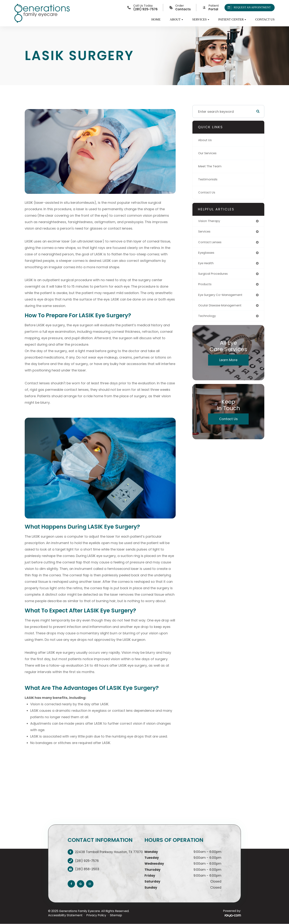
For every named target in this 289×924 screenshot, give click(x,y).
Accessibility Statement (65, 915)
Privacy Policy (96, 915)
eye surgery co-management (222, 297)
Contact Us (265, 19)
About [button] (176, 19)
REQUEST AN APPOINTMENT (248, 8)
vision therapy (210, 221)
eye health (206, 264)
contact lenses (211, 243)
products (205, 286)
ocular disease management (222, 308)
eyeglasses (207, 253)
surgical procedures (214, 275)
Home (156, 19)
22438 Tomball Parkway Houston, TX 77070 (109, 852)
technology (207, 319)
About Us (205, 140)
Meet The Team (211, 166)
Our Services (208, 153)
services (205, 232)
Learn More (228, 363)
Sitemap (116, 915)
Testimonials (208, 179)
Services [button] (200, 19)
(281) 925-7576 (87, 861)
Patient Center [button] (232, 19)
